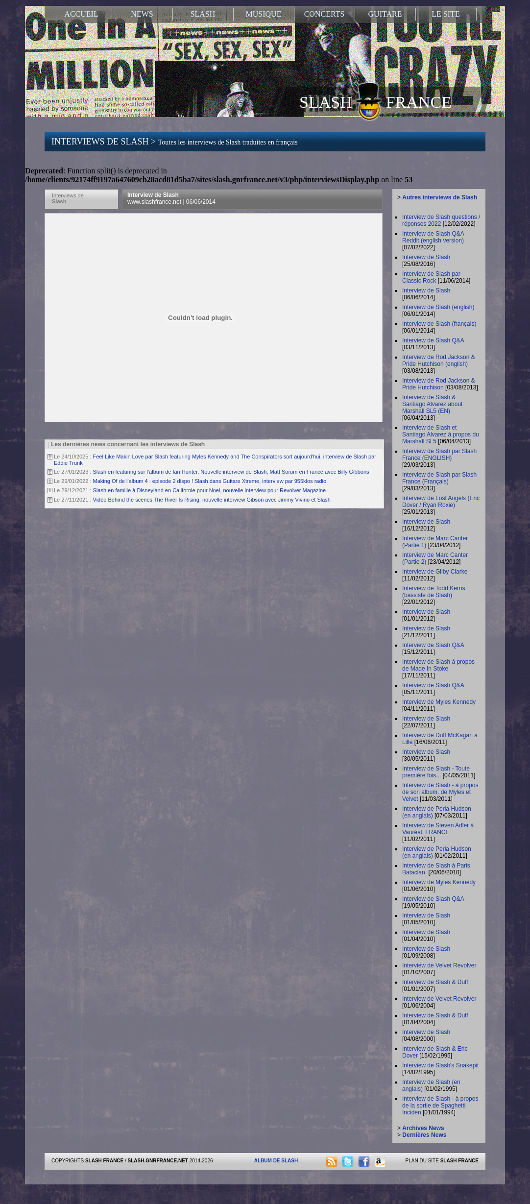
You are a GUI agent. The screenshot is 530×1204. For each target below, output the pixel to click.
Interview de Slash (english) (438, 307)
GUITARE (385, 14)
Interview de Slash (171, 198)
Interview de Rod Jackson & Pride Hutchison (438, 384)
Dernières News (424, 1135)
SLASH (203, 14)
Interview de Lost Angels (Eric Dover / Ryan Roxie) (441, 501)
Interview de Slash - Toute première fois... (436, 772)
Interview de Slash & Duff (435, 982)
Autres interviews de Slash (439, 197)
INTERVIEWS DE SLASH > (174, 141)
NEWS (142, 14)
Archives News (423, 1128)
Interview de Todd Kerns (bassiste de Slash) (433, 592)
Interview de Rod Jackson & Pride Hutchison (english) (438, 360)
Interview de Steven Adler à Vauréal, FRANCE (438, 829)
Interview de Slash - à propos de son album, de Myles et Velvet (440, 792)
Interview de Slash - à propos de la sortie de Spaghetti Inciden (440, 1105)
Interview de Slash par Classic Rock (431, 277)
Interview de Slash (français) (439, 323)
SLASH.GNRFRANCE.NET (158, 1160)
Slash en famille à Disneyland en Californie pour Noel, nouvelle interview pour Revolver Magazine (209, 490)
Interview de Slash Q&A (433, 340)
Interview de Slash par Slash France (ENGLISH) (439, 454)
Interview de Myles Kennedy (439, 701)
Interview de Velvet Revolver (439, 965)
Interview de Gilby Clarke (434, 571)
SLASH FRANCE (375, 101)
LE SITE (445, 14)
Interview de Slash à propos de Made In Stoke (438, 665)
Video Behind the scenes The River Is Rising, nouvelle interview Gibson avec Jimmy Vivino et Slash (212, 500)
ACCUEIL (81, 14)
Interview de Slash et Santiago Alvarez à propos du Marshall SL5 (440, 434)
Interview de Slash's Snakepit (440, 1065)
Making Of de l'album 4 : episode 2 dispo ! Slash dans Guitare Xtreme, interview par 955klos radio (210, 481)
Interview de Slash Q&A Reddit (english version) (433, 237)
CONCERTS (324, 14)
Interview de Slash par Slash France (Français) (439, 478)
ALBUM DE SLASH (276, 1160)
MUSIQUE (264, 14)
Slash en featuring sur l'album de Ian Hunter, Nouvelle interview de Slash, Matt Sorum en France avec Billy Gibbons (231, 472)
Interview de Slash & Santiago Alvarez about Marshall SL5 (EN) (432, 404)
